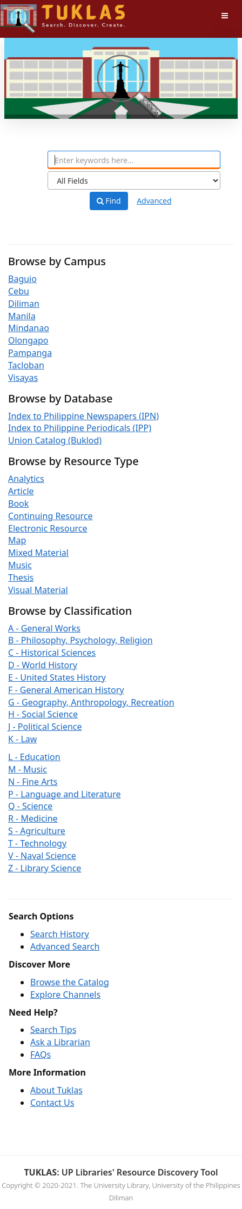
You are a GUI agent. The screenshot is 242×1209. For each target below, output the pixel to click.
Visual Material (38, 590)
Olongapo (28, 340)
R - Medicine (33, 818)
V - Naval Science (42, 856)
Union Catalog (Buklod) (55, 440)
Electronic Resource (48, 528)
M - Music (27, 769)
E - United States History (57, 677)
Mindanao (28, 328)
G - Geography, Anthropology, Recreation (91, 702)
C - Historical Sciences (52, 653)
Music (20, 565)
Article (21, 491)
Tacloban (26, 365)
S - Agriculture (36, 831)
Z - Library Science (44, 868)
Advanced (154, 201)
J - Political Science (45, 727)
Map (17, 540)
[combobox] (134, 160)
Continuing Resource (50, 516)
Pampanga (30, 353)
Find (109, 201)
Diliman (23, 304)
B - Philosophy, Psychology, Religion (80, 640)
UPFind (27, 13)
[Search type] (134, 180)
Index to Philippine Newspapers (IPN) (83, 416)
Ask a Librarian (60, 1042)
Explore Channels (65, 994)
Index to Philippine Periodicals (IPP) (79, 428)
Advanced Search (64, 946)
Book (18, 503)
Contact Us (52, 1103)
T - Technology (37, 843)
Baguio (22, 279)
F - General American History (66, 690)
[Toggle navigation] (224, 15)
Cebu (18, 291)
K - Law (22, 739)
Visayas (23, 378)
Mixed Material (38, 553)
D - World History (42, 665)
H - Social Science (43, 714)
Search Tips (53, 1030)
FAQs (40, 1054)
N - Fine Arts (32, 782)
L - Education (34, 757)
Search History (59, 934)
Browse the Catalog (69, 982)
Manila (22, 316)
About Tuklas (56, 1090)
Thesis (20, 577)
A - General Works (44, 628)
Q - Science (30, 806)
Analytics (26, 479)
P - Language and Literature (64, 794)
